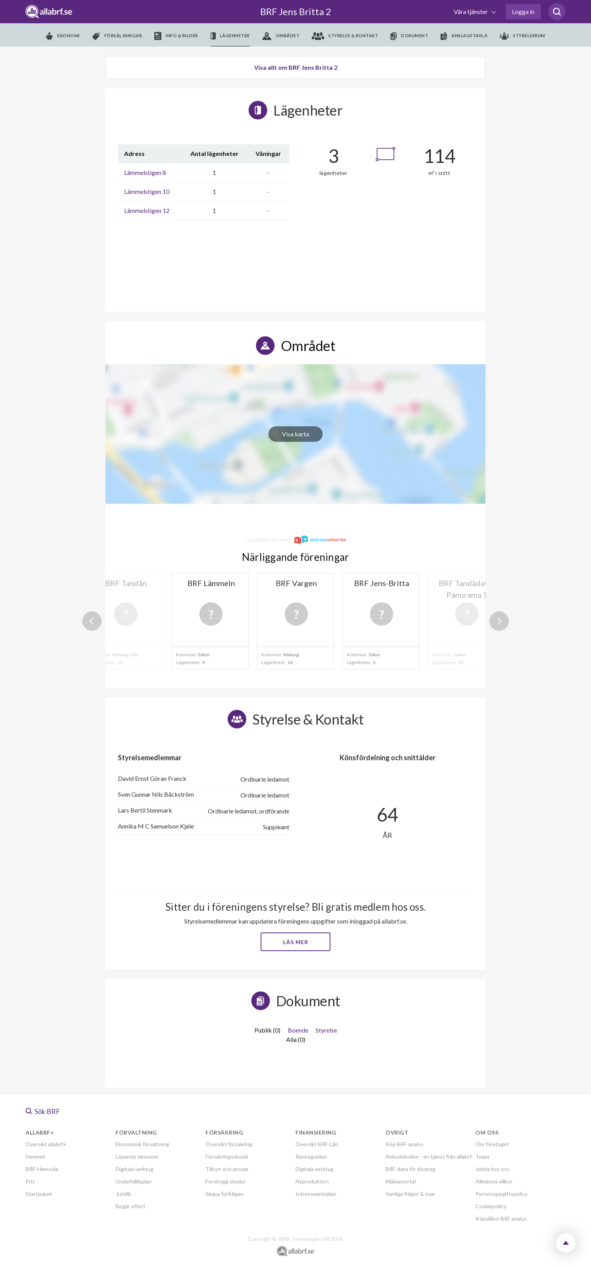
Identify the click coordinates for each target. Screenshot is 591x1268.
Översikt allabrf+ (46, 1144)
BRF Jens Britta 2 (295, 11)
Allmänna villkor (494, 1181)
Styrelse (326, 1030)
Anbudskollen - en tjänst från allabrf (428, 1156)
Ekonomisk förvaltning (142, 1144)
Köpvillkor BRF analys (501, 1218)
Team (482, 1156)
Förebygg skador (226, 1181)
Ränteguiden (311, 1156)
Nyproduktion (312, 1181)
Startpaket (39, 1193)
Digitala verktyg (135, 1169)
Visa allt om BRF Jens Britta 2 (295, 67)
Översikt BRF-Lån (317, 1144)
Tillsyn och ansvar (227, 1169)
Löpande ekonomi (137, 1156)
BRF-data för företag (410, 1169)
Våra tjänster (471, 11)
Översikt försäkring (229, 1144)
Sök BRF (43, 1111)
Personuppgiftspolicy (501, 1193)
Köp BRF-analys (404, 1144)
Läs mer (295, 942)
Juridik (123, 1193)
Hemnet (35, 1156)
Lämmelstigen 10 (146, 191)
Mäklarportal (400, 1181)
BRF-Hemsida (42, 1169)
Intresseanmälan (316, 1193)
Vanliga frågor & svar (410, 1193)
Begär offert (130, 1206)
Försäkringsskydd (227, 1156)
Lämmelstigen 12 (146, 210)
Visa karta (295, 434)
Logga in (523, 11)
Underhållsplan (134, 1181)
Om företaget (492, 1144)
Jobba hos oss (492, 1169)
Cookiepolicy (490, 1206)
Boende (298, 1030)
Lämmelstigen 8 (145, 172)
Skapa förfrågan (225, 1193)
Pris (30, 1181)
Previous (92, 621)
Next (499, 621)
